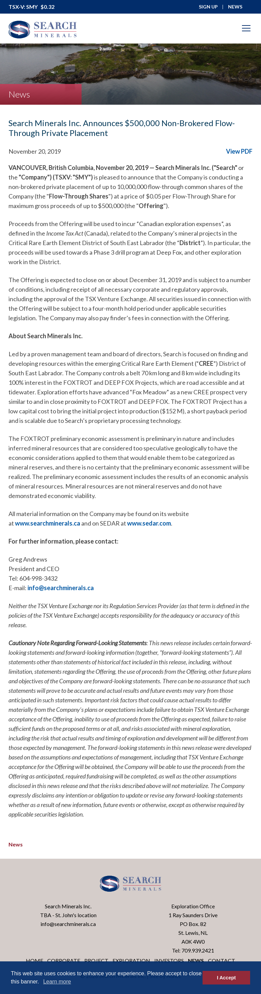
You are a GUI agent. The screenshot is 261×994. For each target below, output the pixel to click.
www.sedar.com (149, 523)
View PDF (239, 151)
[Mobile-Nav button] (246, 28)
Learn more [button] (57, 981)
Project (96, 960)
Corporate (63, 960)
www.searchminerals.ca (47, 523)
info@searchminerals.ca (61, 588)
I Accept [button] (226, 977)
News (15, 844)
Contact (221, 960)
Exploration (131, 960)
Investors (169, 960)
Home (34, 960)
